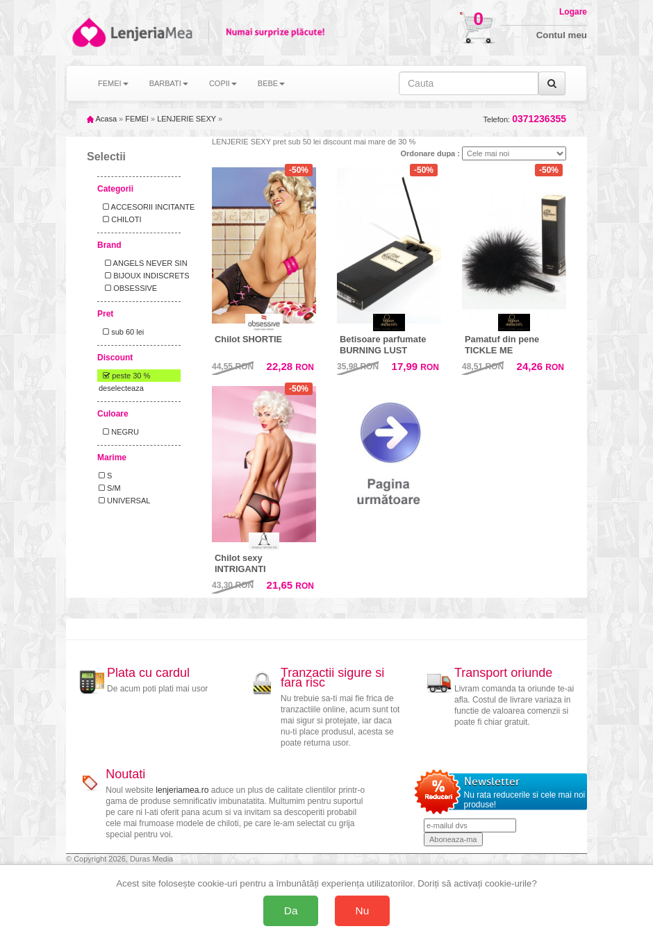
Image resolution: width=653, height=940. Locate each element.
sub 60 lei (121, 332)
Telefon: (524, 119)
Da (291, 910)
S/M (110, 488)
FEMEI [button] (113, 83)
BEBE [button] (271, 83)
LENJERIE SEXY (186, 119)
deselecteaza (121, 388)
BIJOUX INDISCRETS (144, 275)
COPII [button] (223, 83)
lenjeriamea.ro (182, 790)
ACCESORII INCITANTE (147, 207)
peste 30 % (124, 375)
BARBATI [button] (168, 83)
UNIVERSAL (124, 500)
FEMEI (137, 119)
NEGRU (119, 432)
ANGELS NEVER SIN (143, 263)
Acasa (102, 119)
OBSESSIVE (128, 288)
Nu (363, 910)
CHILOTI (120, 219)
